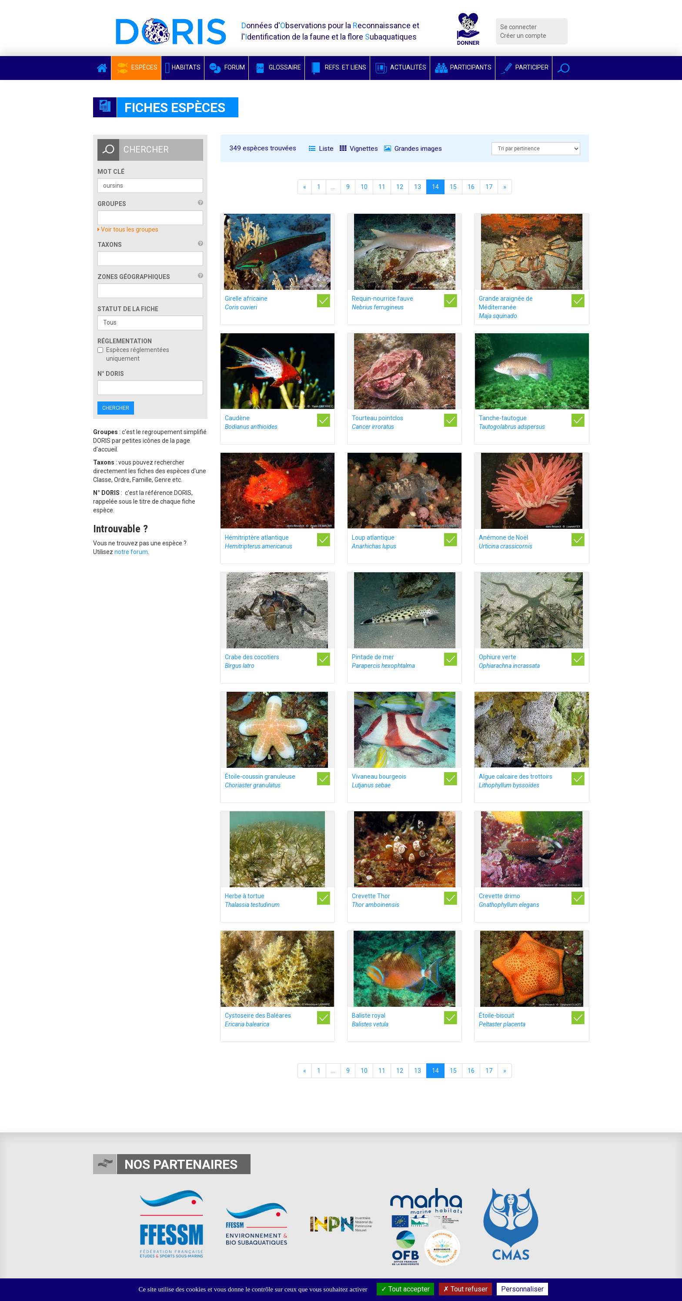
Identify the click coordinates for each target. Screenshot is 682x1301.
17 (488, 186)
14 (435, 186)
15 (453, 186)
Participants (462, 67)
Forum (226, 67)
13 (417, 186)
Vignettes (359, 149)
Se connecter (518, 26)
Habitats (183, 67)
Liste (321, 149)
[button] (563, 68)
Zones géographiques (133, 276)
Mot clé (110, 171)
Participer (523, 67)
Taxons (109, 244)
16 (471, 186)
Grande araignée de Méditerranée (506, 307)
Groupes (111, 203)
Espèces (136, 67)
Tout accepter (405, 1289)
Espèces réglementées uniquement (133, 354)
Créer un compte (523, 35)
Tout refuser (465, 1289)
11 (381, 186)
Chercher (115, 408)
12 (399, 186)
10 (364, 186)
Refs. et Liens (337, 67)
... (333, 186)
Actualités (400, 67)
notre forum (131, 551)
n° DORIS (110, 373)
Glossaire (276, 67)
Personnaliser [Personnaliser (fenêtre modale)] (522, 1289)
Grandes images (413, 149)
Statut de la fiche (127, 308)
